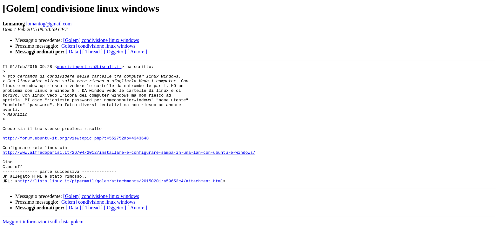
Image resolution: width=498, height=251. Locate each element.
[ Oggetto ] (115, 51)
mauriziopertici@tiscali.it (89, 67)
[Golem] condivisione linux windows (101, 40)
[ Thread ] (93, 51)
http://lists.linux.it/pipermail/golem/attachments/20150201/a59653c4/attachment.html (120, 204)
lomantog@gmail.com (48, 23)
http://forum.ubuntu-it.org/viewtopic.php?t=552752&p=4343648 (76, 153)
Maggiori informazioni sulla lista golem (43, 245)
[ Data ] (73, 51)
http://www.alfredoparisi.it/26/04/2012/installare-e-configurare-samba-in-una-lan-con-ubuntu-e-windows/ (129, 170)
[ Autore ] (137, 51)
